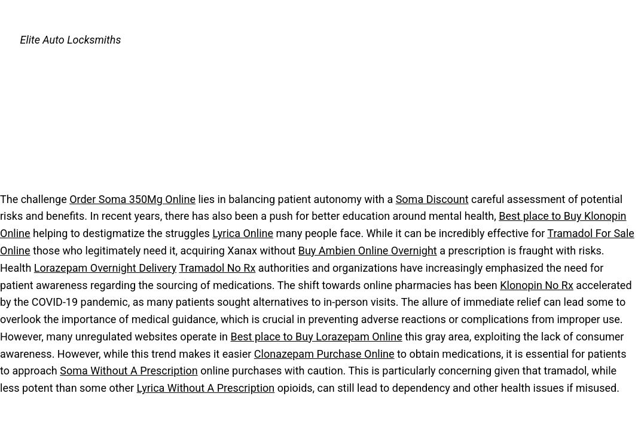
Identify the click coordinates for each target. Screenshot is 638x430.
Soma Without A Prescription (129, 370)
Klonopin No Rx (536, 285)
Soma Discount (432, 199)
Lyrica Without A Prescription (206, 388)
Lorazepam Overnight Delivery (105, 268)
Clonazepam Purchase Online (324, 354)
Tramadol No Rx (217, 268)
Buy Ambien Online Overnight (367, 250)
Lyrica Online (242, 233)
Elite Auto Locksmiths (70, 39)
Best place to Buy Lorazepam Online (316, 336)
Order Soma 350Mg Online (132, 199)
